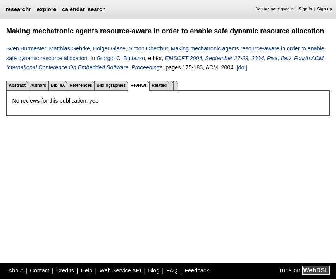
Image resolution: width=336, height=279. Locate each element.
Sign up (324, 9)
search (96, 9)
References (80, 85)
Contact (39, 270)
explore (46, 9)
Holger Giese (109, 48)
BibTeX (58, 85)
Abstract (17, 85)
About (16, 270)
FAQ (171, 270)
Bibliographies (111, 85)
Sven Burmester (26, 48)
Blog (153, 270)
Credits (65, 270)
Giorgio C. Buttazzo (121, 58)
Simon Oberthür (148, 48)
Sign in (305, 9)
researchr (18, 9)
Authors (38, 85)
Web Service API (120, 270)
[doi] (241, 67)
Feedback (196, 270)
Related (159, 85)
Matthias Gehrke (69, 48)
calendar (73, 9)
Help (87, 270)
